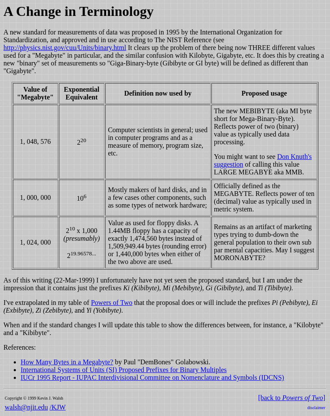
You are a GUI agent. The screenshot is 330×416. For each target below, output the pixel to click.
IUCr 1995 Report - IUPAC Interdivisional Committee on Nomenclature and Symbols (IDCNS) (152, 377)
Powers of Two (111, 302)
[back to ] (291, 397)
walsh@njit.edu (26, 407)
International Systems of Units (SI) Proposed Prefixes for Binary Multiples (124, 369)
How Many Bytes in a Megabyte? (67, 362)
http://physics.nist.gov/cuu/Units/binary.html (64, 47)
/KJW (58, 407)
